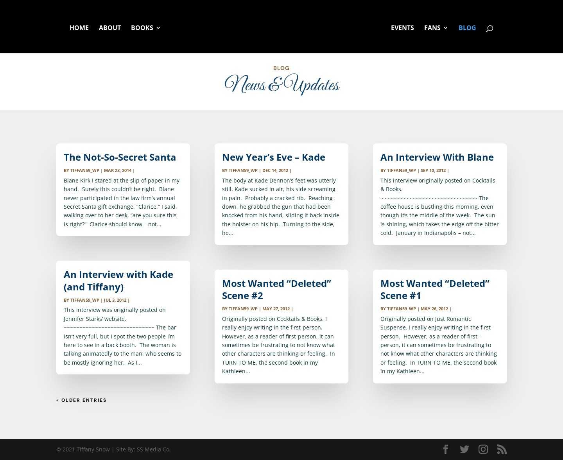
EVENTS (402, 28)
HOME (79, 28)
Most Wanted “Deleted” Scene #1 (434, 289)
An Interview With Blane (437, 156)
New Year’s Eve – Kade (273, 156)
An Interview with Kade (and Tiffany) (118, 280)
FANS (432, 28)
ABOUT (110, 28)
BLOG (467, 28)
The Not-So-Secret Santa (120, 156)
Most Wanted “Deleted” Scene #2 (276, 289)
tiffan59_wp (84, 170)
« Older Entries (81, 400)
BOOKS (142, 28)
